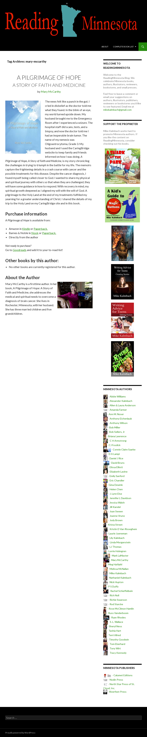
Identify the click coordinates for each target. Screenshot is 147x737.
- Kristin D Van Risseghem (120, 529)
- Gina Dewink (113, 484)
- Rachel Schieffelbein (118, 590)
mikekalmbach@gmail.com (117, 109)
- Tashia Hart (112, 630)
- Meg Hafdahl (112, 564)
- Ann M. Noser (113, 414)
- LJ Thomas (112, 546)
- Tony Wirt (112, 648)
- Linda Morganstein (117, 542)
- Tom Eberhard (114, 643)
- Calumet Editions (117, 675)
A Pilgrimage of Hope (49, 77)
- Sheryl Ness (112, 626)
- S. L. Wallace (113, 621)
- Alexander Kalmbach (117, 400)
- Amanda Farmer (115, 409)
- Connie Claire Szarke (119, 449)
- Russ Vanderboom (115, 612)
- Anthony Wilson (115, 422)
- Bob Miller (111, 427)
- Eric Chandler (113, 480)
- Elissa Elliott (113, 467)
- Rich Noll (111, 595)
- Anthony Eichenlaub (117, 418)
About (104, 46)
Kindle (26, 228)
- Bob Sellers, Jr (114, 431)
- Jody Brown (113, 520)
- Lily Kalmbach (114, 537)
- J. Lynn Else (112, 493)
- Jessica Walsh (114, 502)
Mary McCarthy (51, 91)
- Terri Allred (112, 635)
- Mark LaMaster (115, 555)
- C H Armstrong (114, 440)
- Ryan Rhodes (114, 617)
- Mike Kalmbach (114, 573)
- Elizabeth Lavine (115, 471)
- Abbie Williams (114, 396)
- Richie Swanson (115, 599)
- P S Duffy (110, 586)
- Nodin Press (113, 679)
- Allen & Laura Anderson (119, 405)
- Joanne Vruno (114, 515)
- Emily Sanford (114, 475)
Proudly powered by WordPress (20, 732)
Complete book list (123, 46)
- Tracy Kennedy (114, 652)
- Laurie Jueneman (115, 533)
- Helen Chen (113, 489)
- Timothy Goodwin (116, 639)
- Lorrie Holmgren (114, 551)
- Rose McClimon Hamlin (118, 608)
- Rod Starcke (113, 604)
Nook (34, 233)
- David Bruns (113, 462)
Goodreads (19, 250)
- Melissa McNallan (116, 568)
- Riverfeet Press (114, 691)
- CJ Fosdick (111, 445)
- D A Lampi (111, 453)
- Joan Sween (113, 511)
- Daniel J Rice (113, 458)
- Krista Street (113, 524)
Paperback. (41, 228)
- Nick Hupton (113, 582)
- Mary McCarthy (115, 559)
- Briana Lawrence (114, 436)
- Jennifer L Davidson (117, 498)
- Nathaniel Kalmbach (117, 577)
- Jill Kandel (112, 506)
